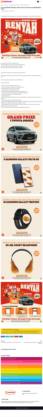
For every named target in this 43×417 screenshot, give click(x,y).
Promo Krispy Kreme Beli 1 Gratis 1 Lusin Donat (9, 375)
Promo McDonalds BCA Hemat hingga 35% (8, 358)
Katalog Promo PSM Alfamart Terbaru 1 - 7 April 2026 (10, 369)
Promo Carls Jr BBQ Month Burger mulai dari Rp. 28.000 (10, 383)
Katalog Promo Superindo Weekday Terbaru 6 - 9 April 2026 (11, 361)
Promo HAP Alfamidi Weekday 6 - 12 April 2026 (9, 364)
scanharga (25, 408)
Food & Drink (16, 329)
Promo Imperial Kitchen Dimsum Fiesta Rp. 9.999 (9, 377)
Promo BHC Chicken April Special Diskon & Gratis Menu (10, 380)
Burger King (8, 329)
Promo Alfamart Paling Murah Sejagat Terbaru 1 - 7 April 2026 (11, 372)
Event (12, 329)
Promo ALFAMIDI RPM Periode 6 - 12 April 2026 (9, 366)
